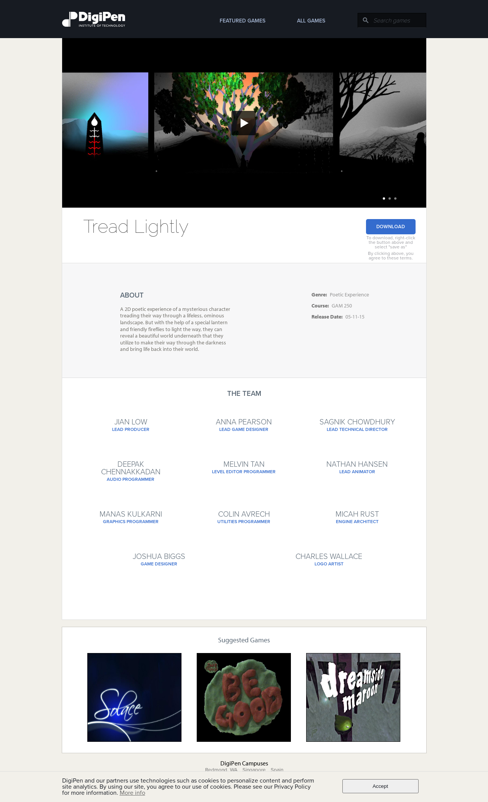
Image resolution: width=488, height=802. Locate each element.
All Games (311, 21)
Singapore (254, 770)
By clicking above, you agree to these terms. (391, 256)
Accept (380, 786)
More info (132, 793)
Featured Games (242, 21)
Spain (277, 770)
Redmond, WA (221, 770)
